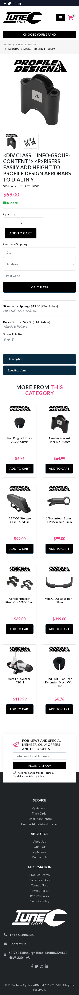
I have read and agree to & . (33, 774)
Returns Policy (39, 896)
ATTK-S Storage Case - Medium (20, 520)
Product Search (39, 875)
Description (15, 359)
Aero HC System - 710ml (20, 680)
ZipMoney (39, 852)
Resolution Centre (39, 818)
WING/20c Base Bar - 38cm (59, 600)
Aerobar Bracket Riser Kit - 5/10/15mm (19, 600)
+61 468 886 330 (21, 935)
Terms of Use (39, 885)
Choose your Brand (39, 34)
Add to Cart (20, 233)
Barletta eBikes (39, 880)
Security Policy (39, 901)
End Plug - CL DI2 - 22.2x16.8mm (19, 440)
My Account (40, 808)
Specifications (17, 370)
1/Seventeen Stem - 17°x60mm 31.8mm (59, 520)
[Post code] (39, 275)
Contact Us (39, 857)
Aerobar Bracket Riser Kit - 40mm (59, 440)
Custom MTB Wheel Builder (39, 824)
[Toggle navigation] (60, 17)
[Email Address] (39, 756)
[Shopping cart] (70, 18)
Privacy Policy (36, 776)
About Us (39, 841)
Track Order (40, 813)
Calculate (39, 287)
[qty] (39, 252)
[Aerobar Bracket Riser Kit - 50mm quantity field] (23, 222)
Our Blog (40, 846)
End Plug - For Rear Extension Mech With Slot (59, 682)
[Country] (39, 264)
